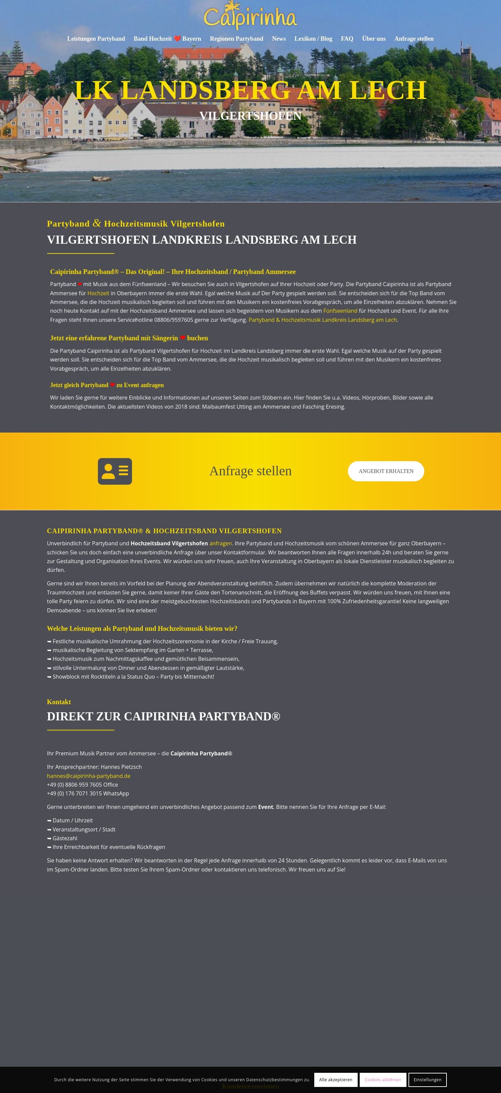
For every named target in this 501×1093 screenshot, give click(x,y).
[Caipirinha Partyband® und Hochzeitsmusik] (250, 15)
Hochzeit (70, 293)
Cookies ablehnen (383, 1080)
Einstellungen (428, 1080)
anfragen (220, 543)
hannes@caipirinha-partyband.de (89, 776)
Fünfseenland (312, 310)
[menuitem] (96, 38)
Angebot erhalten (386, 471)
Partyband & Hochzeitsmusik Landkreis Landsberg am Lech (294, 319)
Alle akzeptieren (336, 1080)
